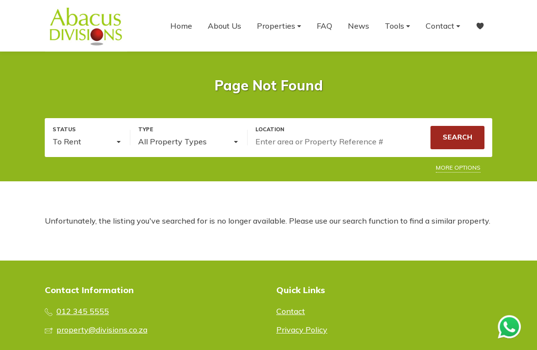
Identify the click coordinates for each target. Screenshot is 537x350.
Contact (443, 26)
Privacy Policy (301, 329)
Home (181, 26)
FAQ (324, 26)
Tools (397, 26)
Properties (279, 26)
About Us (224, 26)
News (358, 26)
